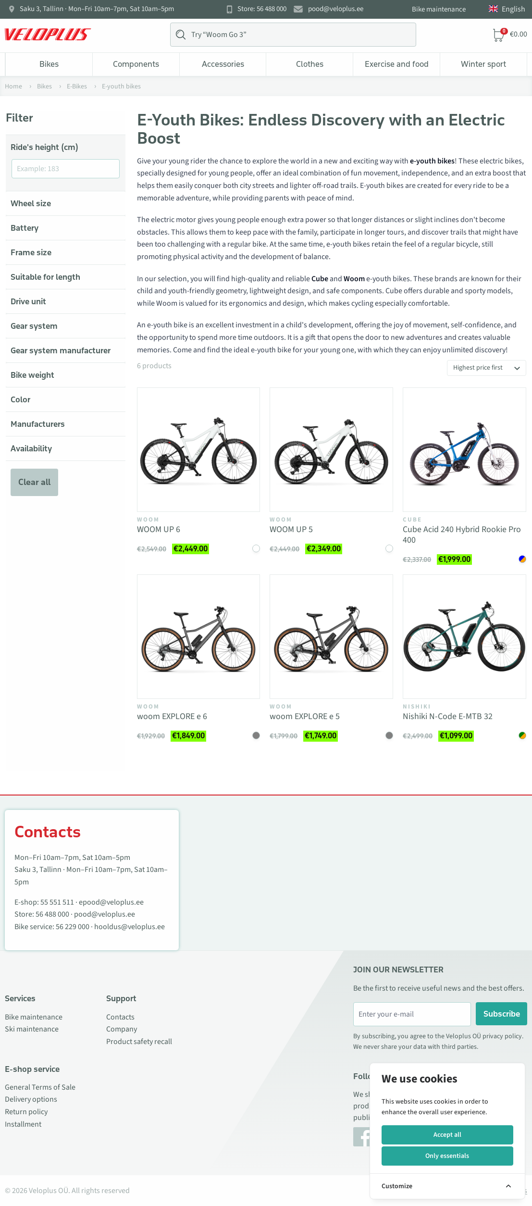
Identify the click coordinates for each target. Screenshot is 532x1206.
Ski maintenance (32, 1029)
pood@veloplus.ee (335, 9)
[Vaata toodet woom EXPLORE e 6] (198, 636)
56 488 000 (52, 914)
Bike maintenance (439, 9)
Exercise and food (397, 64)
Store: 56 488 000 (261, 9)
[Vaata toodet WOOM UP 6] (198, 449)
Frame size (31, 252)
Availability (31, 448)
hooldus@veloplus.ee (129, 926)
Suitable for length (45, 277)
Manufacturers (38, 424)
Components (136, 64)
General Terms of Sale (40, 1087)
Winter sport (483, 64)
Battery (24, 228)
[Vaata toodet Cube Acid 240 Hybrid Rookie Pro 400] (464, 449)
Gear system (34, 326)
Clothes (309, 64)
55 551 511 (57, 902)
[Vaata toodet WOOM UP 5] (331, 449)
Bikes (49, 64)
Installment (23, 1124)
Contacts (120, 1017)
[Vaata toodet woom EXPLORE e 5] (331, 636)
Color (20, 399)
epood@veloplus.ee (111, 902)
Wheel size (31, 203)
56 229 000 (72, 926)
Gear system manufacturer (61, 350)
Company (121, 1029)
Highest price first (478, 368)
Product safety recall (139, 1041)
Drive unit (28, 301)
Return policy (26, 1112)
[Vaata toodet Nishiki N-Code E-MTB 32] (464, 636)
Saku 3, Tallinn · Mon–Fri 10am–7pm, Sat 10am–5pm (97, 9)
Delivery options (31, 1099)
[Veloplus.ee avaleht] (48, 34)
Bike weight (32, 375)
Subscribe (501, 1014)
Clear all (34, 482)
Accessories (223, 64)
